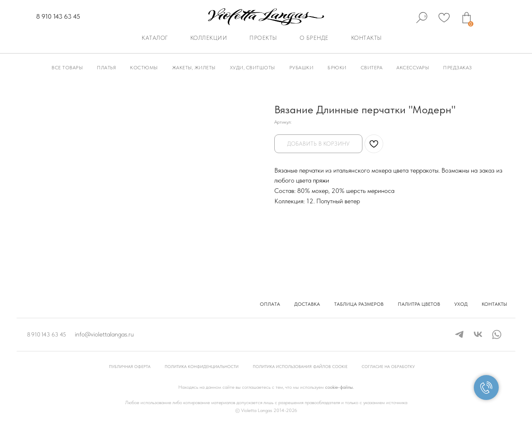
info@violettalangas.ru (104, 334)
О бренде (314, 37)
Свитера (372, 68)
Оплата (270, 304)
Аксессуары (413, 68)
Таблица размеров (359, 304)
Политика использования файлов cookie (300, 366)
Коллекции (208, 37)
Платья (106, 68)
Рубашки (301, 68)
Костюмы (144, 68)
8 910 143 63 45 (58, 16)
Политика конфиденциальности (202, 366)
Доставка (307, 304)
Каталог (155, 37)
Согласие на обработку (388, 366)
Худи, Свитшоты (252, 68)
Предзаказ (457, 68)
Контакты (366, 37)
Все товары (67, 68)
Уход (461, 304)
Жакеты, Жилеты (194, 68)
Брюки (337, 68)
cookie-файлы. (339, 387)
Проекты (263, 37)
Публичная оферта (129, 366)
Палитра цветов (419, 304)
